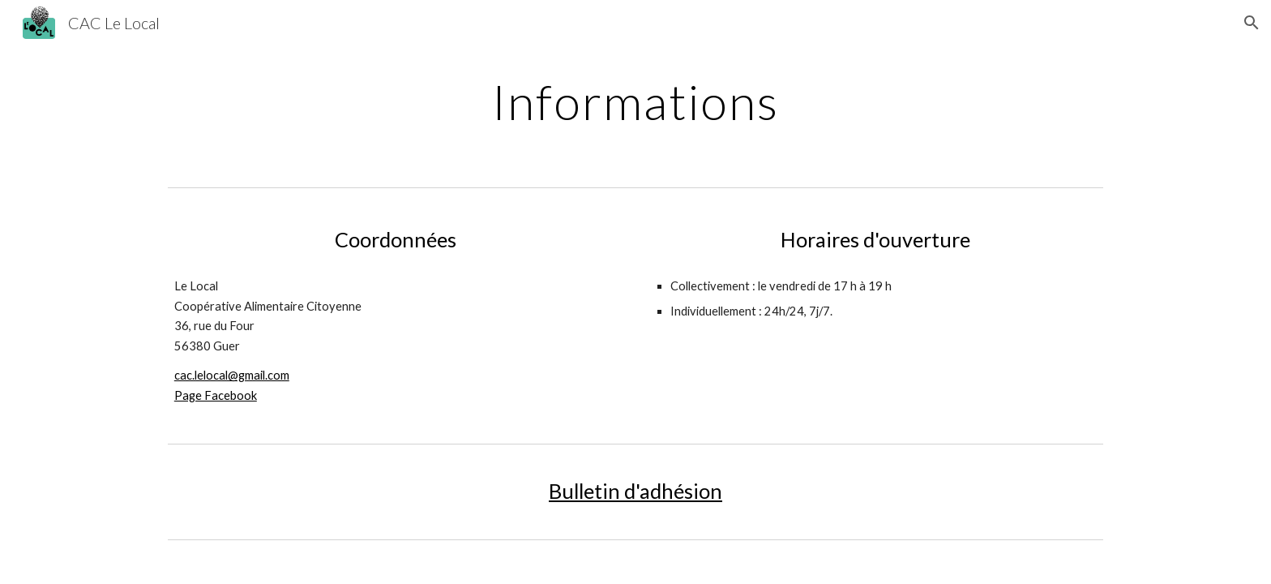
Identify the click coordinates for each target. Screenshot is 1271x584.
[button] (1251, 22)
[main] (635, 101)
